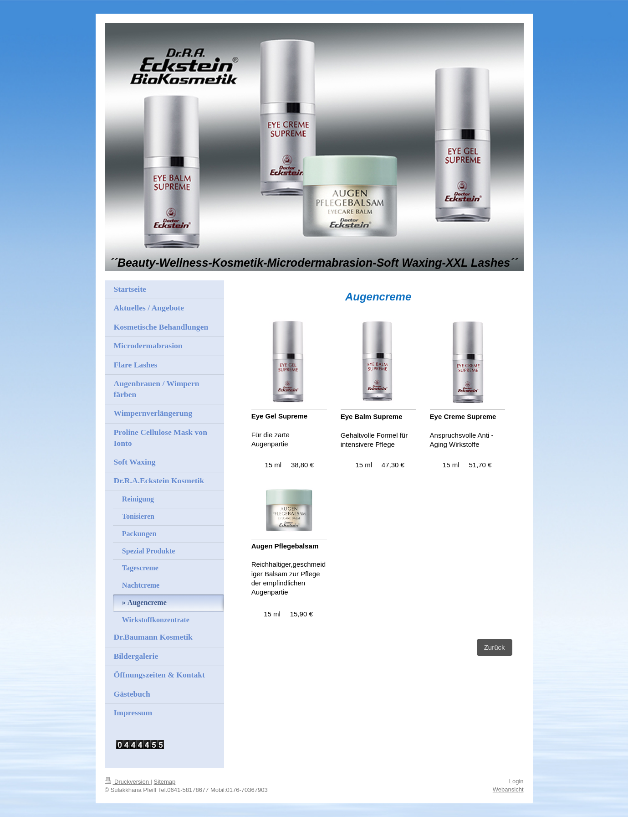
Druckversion (128, 781)
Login (516, 781)
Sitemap (165, 781)
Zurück (494, 647)
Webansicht (508, 789)
